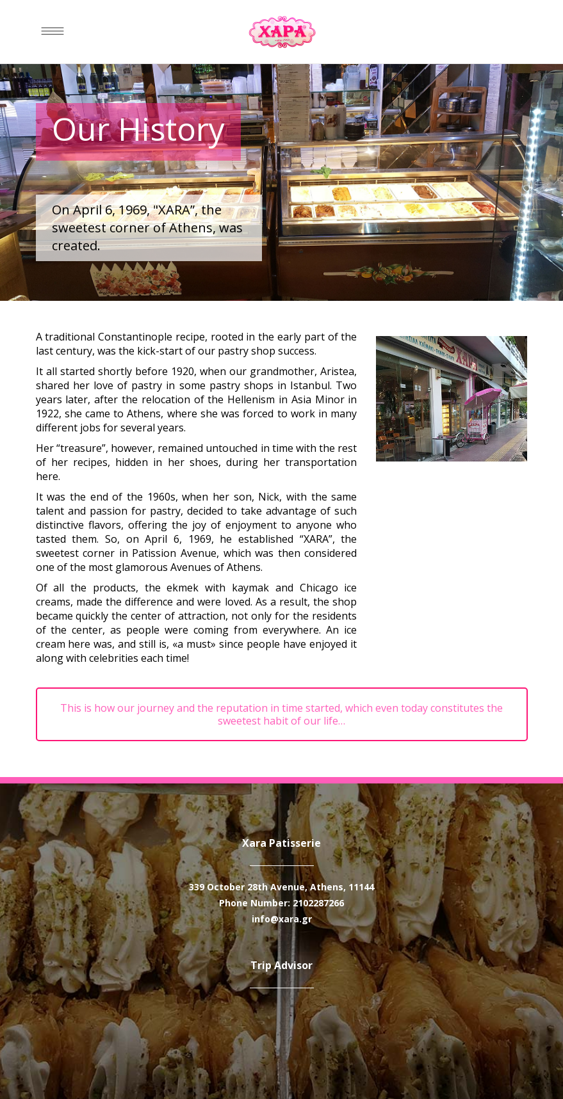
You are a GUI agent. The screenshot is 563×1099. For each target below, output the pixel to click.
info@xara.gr (282, 919)
